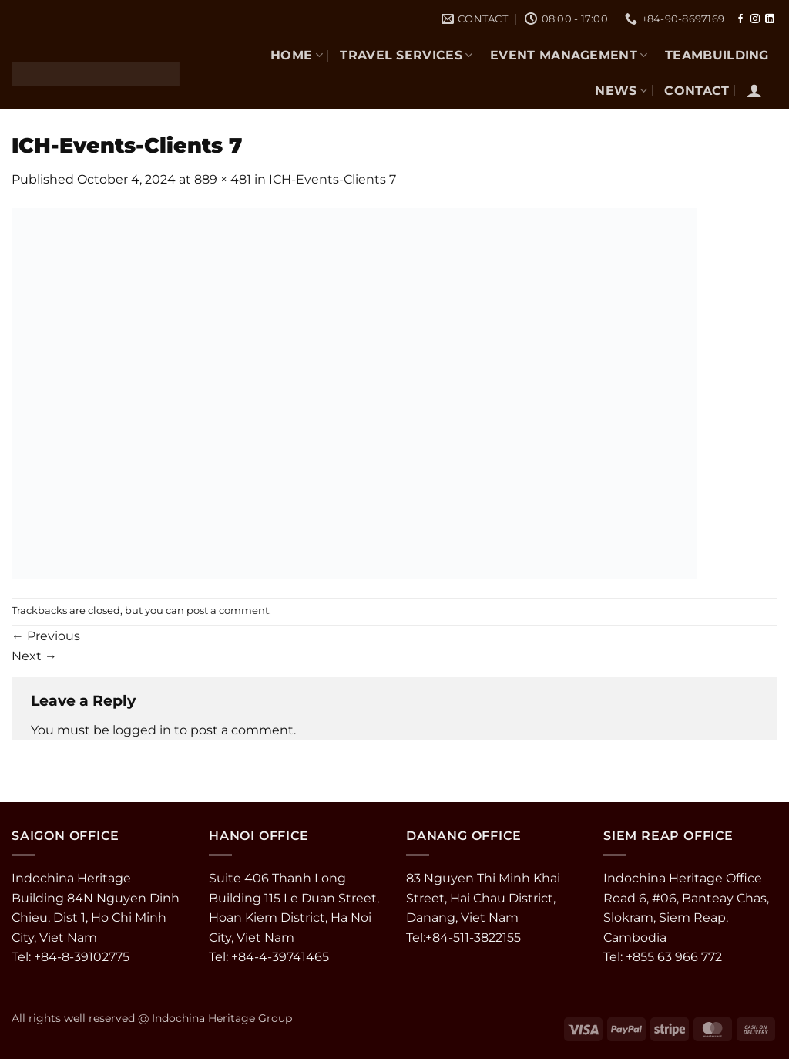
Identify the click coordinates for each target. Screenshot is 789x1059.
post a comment (227, 610)
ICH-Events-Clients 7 (332, 179)
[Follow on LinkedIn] (769, 19)
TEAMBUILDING (717, 55)
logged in (141, 730)
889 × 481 (222, 179)
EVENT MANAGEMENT (569, 55)
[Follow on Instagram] (755, 19)
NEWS (621, 90)
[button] (754, 90)
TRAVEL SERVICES (406, 55)
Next (34, 656)
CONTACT (696, 90)
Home (296, 55)
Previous (46, 636)
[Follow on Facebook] (740, 19)
